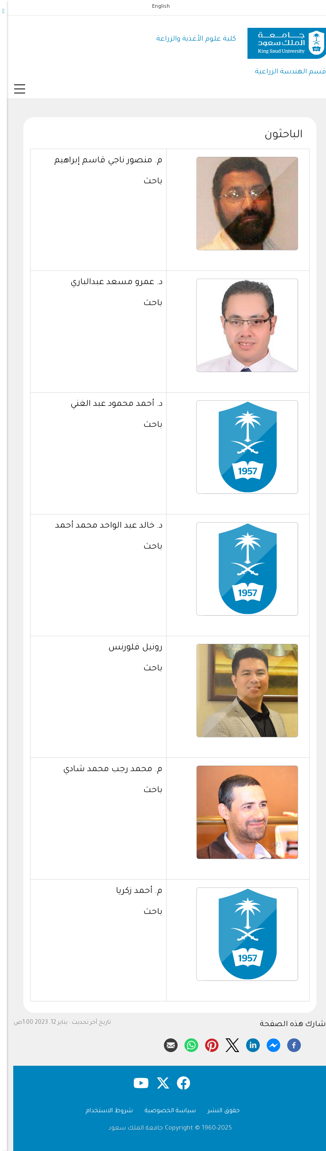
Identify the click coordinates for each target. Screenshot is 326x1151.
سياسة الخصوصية (163, 1111)
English (154, 7)
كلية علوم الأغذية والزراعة (189, 39)
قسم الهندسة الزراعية (283, 72)
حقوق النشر (217, 1111)
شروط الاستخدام (102, 1111)
